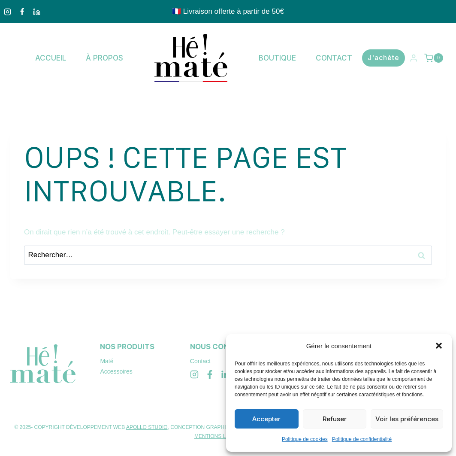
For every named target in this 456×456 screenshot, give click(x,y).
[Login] (413, 58)
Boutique (277, 58)
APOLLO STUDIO (147, 427)
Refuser (335, 419)
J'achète (383, 57)
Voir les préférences (406, 419)
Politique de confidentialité (362, 439)
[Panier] (434, 58)
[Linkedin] (36, 11)
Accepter (266, 419)
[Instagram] (7, 11)
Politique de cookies (305, 439)
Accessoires (116, 371)
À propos (104, 58)
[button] (439, 345)
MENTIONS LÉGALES (220, 436)
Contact (334, 58)
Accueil (50, 58)
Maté (106, 361)
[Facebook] (22, 11)
